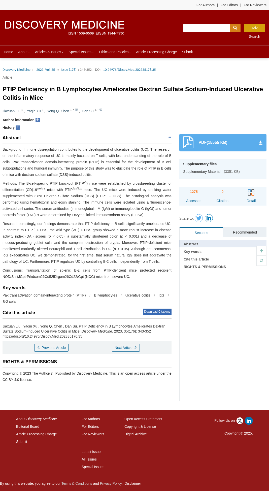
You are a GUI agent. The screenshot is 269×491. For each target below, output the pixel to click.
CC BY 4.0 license (17, 380)
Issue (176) (68, 70)
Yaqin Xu (34, 111)
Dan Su (88, 111)
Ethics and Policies (115, 52)
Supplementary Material (201, 172)
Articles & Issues (49, 52)
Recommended (245, 232)
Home (8, 52)
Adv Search (254, 29)
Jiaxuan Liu (11, 111)
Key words (192, 252)
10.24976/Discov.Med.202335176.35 (129, 70)
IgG (161, 295)
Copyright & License (140, 426)
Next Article (126, 348)
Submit (187, 52)
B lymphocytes (105, 295)
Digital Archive (135, 434)
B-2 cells (9, 302)
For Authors (205, 5)
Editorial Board (27, 426)
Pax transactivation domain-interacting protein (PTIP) (44, 295)
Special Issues (81, 52)
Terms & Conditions (76, 483)
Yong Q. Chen (58, 111)
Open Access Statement (143, 419)
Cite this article (196, 259)
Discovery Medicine (16, 70)
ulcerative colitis (137, 295)
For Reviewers (255, 5)
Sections (201, 233)
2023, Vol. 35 (45, 70)
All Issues (89, 459)
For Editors (229, 5)
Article (7, 77)
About (24, 52)
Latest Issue (91, 452)
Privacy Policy (111, 483)
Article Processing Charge (156, 52)
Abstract (191, 244)
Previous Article (51, 348)
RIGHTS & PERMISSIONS (205, 267)
